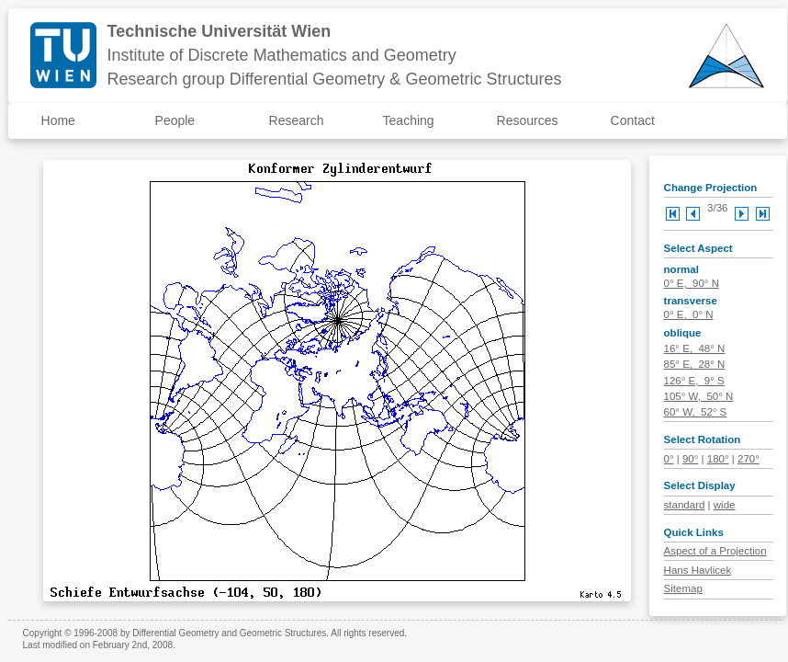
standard (684, 504)
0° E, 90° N (691, 283)
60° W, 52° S (695, 411)
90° (690, 458)
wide (725, 504)
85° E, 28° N (695, 364)
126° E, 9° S (694, 380)
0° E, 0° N (689, 314)
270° (748, 458)
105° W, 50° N (699, 396)
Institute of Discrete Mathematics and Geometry (281, 55)
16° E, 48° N (695, 348)
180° (718, 458)
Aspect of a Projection (715, 550)
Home (58, 120)
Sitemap (683, 588)
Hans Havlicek (698, 570)
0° (669, 458)
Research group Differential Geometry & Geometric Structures (334, 79)
